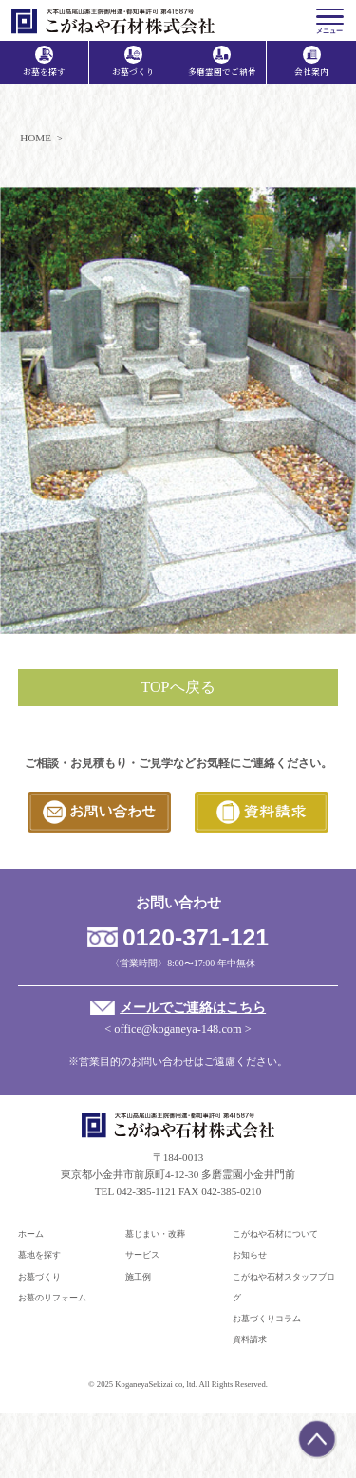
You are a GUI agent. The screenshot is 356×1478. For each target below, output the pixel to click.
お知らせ (250, 1255)
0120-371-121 (195, 937)
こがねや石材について (275, 1234)
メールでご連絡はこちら (193, 1008)
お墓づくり (39, 1277)
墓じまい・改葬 (155, 1234)
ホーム (31, 1234)
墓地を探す (39, 1255)
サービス (142, 1255)
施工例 (138, 1277)
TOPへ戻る (178, 687)
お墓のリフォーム (52, 1297)
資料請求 (250, 1339)
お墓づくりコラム (267, 1318)
